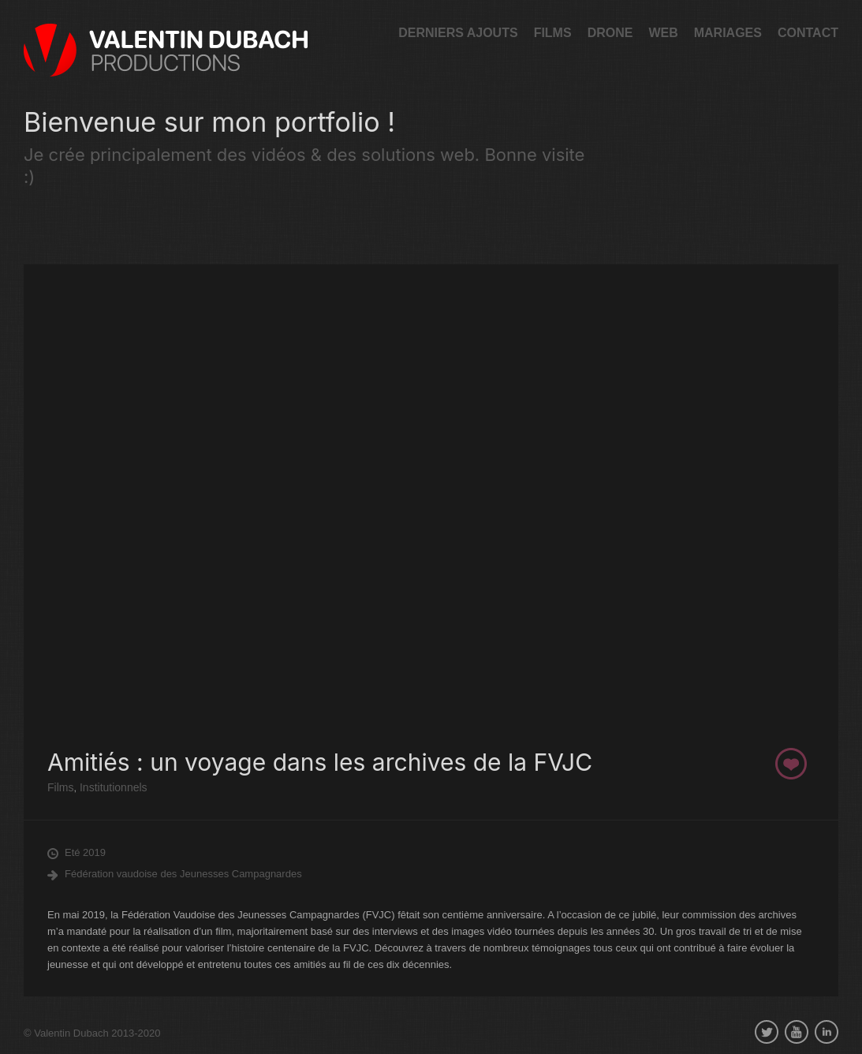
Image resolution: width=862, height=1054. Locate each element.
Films (553, 32)
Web (662, 32)
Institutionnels (111, 787)
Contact (808, 32)
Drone (610, 32)
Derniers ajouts (457, 32)
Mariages (728, 32)
